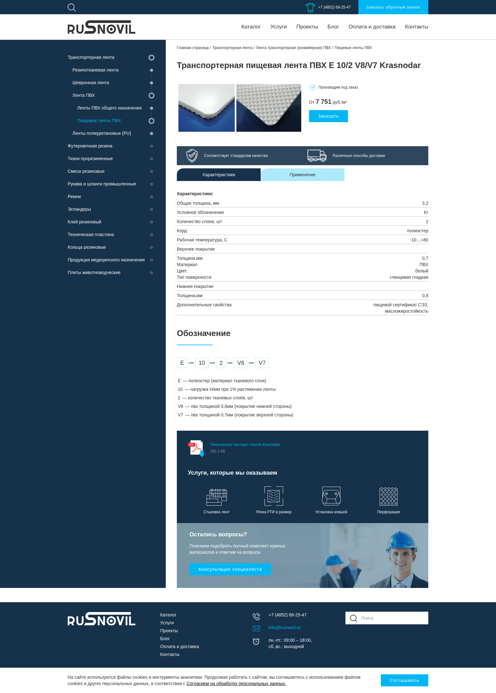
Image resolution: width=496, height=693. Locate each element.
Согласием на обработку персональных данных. (236, 683)
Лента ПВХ (83, 95)
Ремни (74, 196)
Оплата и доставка (372, 27)
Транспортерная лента (91, 57)
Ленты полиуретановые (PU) (101, 133)
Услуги (278, 27)
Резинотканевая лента (95, 69)
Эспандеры (79, 209)
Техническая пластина (91, 234)
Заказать (328, 116)
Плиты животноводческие (94, 272)
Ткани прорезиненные (90, 158)
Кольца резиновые (87, 247)
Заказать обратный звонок (393, 7)
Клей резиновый (84, 221)
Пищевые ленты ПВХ (99, 120)
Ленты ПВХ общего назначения (109, 107)
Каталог (251, 27)
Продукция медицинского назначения (106, 259)
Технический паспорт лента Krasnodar (307, 448)
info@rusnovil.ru (285, 627)
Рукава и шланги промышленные (102, 183)
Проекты (307, 27)
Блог (333, 27)
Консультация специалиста (230, 569)
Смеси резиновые (86, 171)
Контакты (416, 27)
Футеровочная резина (90, 145)
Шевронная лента (90, 82)
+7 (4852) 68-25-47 (334, 7)
